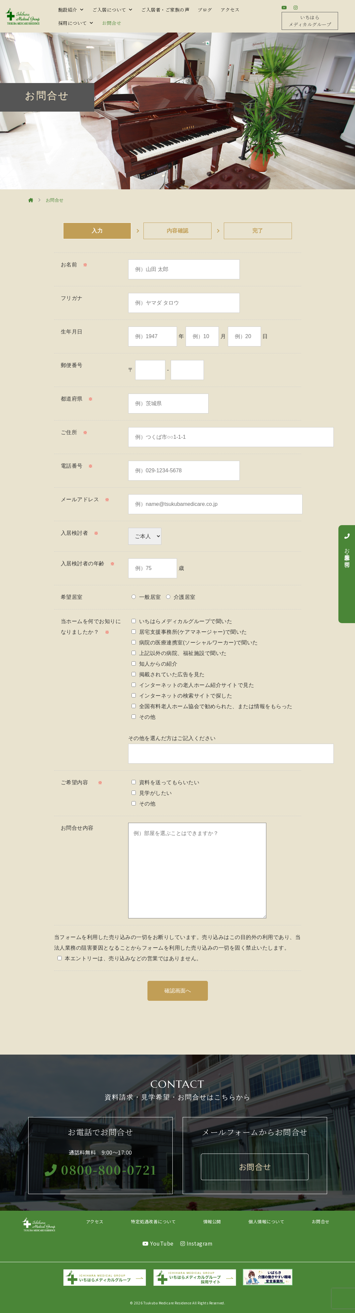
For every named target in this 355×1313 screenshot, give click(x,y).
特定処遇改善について (153, 1221)
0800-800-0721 (100, 1169)
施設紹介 (71, 9)
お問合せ (111, 23)
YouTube (158, 1243)
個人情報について (266, 1221)
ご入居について (112, 9)
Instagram (196, 1243)
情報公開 (212, 1221)
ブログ (205, 9)
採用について (76, 23)
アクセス (230, 9)
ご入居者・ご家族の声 (165, 9)
